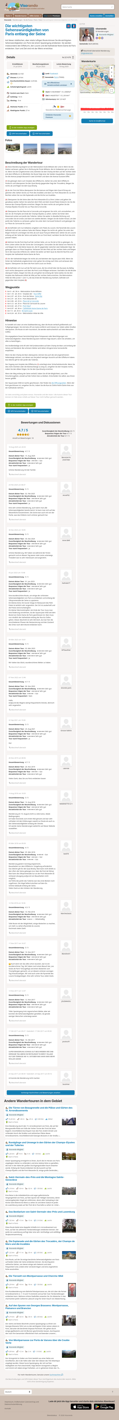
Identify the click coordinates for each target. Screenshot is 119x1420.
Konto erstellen (96, 16)
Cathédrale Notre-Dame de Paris (35, 308)
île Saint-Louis (27, 311)
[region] (97, 79)
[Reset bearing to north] (111, 76)
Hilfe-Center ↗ (35, 16)
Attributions (95, 92)
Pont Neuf (27, 306)
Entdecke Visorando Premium (58, 116)
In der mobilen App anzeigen (22, 127)
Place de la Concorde (31, 301)
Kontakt (8, 1408)
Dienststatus (52, 1415)
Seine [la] (38, 296)
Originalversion (87, 53)
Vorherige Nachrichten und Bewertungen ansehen (40, 1093)
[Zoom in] (111, 68)
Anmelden (109, 16)
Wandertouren (21, 16)
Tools (8, 16)
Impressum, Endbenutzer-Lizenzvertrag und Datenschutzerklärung (22, 1403)
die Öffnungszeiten (58, 383)
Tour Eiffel (37, 294)
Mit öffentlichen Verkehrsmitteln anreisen (58, 84)
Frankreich (54, 73)
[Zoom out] (111, 72)
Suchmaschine (56, 1375)
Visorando (7, 20)
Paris (56, 77)
